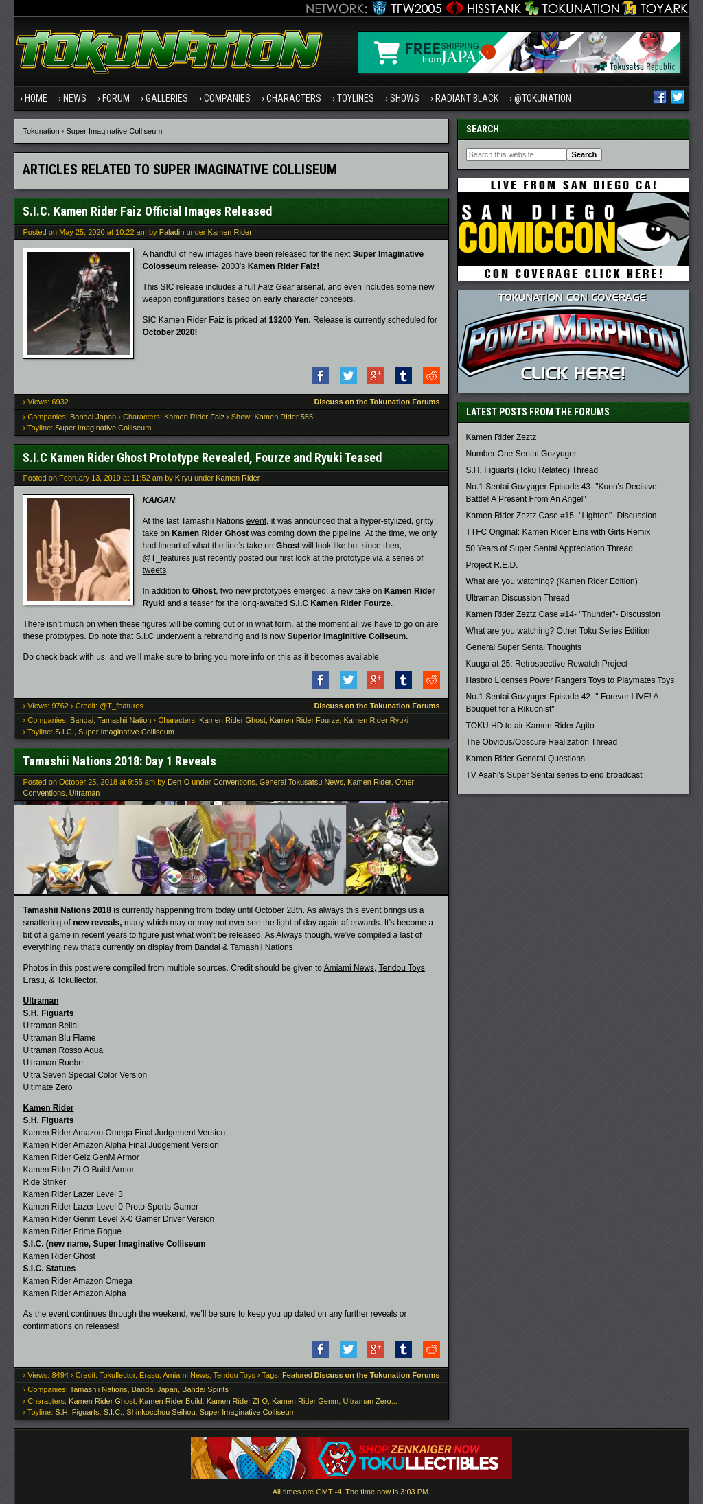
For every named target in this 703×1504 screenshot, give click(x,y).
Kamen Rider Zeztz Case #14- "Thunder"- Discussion (563, 614)
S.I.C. (64, 732)
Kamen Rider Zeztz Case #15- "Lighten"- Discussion (561, 515)
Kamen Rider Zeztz (501, 437)
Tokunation (41, 131)
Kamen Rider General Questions (525, 758)
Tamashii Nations (99, 1389)
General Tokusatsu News (301, 782)
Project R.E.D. (492, 565)
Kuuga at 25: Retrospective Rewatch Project (546, 664)
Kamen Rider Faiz (194, 417)
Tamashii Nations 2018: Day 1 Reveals (119, 761)
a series (399, 558)
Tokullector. (77, 980)
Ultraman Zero (367, 1401)
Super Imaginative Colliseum (103, 428)
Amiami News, (350, 968)
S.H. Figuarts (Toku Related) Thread (532, 470)
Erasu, (35, 980)
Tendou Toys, (403, 968)
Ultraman (84, 793)
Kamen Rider (230, 232)
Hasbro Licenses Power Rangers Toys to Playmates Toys (570, 680)
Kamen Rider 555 (283, 417)
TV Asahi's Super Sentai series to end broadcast (554, 775)
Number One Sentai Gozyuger (521, 454)
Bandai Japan (93, 417)
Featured (297, 1375)
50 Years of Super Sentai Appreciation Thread (549, 548)
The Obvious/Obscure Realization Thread (542, 742)
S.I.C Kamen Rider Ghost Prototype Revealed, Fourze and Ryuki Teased (202, 457)
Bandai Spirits (205, 1389)
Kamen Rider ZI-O (237, 1401)
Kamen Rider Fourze (305, 720)
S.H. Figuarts (77, 1412)
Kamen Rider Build (171, 1401)
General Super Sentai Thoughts (524, 647)
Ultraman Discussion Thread (518, 598)
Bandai (81, 720)
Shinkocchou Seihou (160, 1412)
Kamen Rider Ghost (232, 720)
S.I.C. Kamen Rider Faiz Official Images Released (147, 211)
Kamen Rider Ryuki (375, 720)
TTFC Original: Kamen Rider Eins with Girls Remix (558, 532)
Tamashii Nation (124, 720)
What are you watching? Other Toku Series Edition (558, 631)
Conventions (234, 782)
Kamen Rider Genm (305, 1401)
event (256, 521)
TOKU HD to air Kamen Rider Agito (530, 725)
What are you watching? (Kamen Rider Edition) (552, 581)
